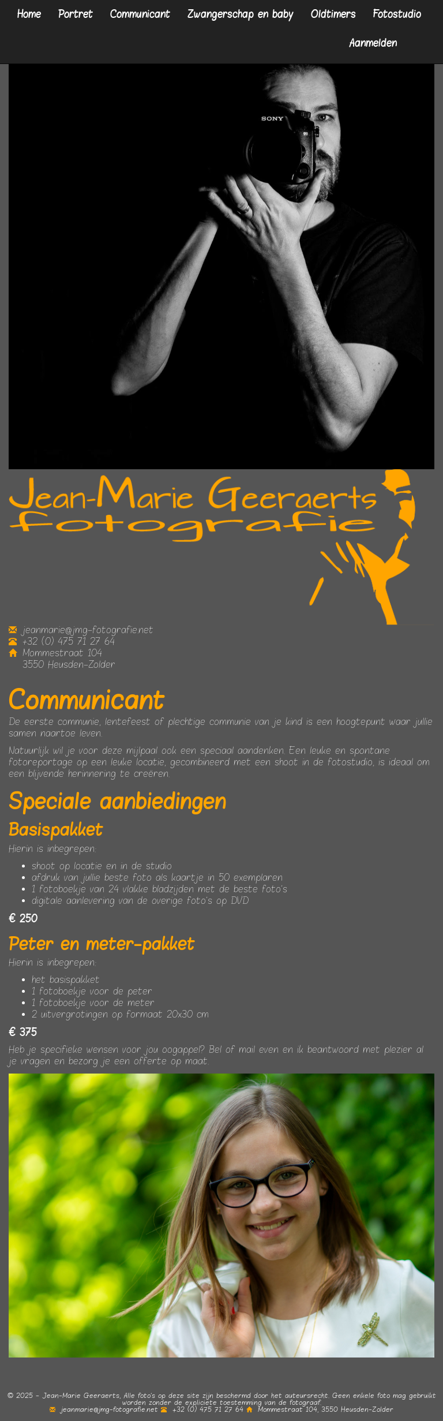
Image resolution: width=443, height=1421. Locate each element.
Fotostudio (397, 14)
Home (29, 14)
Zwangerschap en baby (240, 14)
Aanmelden (373, 43)
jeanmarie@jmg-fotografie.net (81, 631)
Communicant (140, 14)
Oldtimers (333, 14)
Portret (75, 14)
